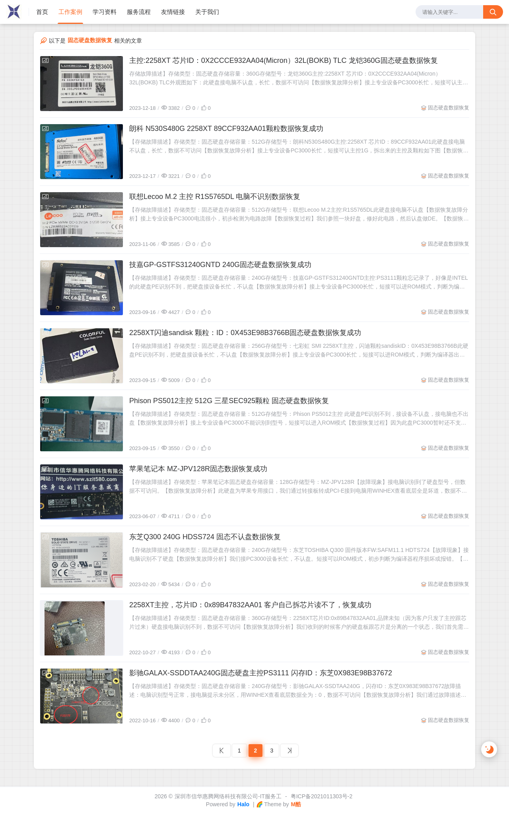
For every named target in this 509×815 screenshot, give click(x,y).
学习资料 (105, 11)
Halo (243, 804)
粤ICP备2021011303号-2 (322, 796)
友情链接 (173, 11)
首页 (42, 11)
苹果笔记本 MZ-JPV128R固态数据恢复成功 (198, 469)
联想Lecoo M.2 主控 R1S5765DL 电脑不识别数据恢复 (214, 197)
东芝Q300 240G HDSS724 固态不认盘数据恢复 (205, 537)
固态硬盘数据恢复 (448, 108)
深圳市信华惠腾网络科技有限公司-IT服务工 (228, 796)
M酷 (296, 804)
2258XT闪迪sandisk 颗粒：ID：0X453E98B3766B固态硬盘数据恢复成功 (245, 333)
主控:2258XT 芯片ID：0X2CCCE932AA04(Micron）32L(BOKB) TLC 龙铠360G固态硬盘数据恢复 (283, 60)
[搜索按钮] (493, 12)
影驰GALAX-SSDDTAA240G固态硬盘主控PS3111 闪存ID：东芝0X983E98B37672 (260, 673)
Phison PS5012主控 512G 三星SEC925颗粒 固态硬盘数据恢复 (229, 401)
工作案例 (70, 11)
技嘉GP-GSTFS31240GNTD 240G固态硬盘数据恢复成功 (220, 265)
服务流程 (139, 11)
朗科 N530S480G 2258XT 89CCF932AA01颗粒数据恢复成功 (226, 129)
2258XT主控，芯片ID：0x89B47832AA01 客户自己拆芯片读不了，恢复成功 (250, 605)
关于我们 (207, 11)
